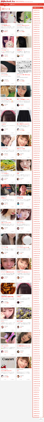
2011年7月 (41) (37, 366)
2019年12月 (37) (37, 172)
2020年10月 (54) (37, 151)
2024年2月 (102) (37, 65)
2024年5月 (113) (37, 59)
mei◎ (23, 253)
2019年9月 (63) (37, 178)
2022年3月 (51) (37, 114)
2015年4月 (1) (36, 283)
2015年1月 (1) (36, 287)
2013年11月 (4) (37, 306)
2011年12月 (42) (37, 355)
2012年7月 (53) (37, 340)
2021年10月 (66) (37, 125)
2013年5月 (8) (36, 319)
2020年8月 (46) (37, 155)
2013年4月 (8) (36, 321)
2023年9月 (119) (37, 76)
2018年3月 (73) (37, 217)
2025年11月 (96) (37, 20)
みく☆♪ (8, 277)
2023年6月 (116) (37, 82)
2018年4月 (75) (37, 215)
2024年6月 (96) (37, 57)
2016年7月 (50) (37, 259)
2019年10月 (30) (37, 176)
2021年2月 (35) (37, 142)
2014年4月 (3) (36, 296)
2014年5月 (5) (36, 294)
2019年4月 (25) (37, 189)
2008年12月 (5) (37, 411)
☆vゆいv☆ (8, 56)
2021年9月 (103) (37, 127)
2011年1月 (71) (37, 379)
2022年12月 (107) (37, 95)
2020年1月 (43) (37, 170)
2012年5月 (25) (37, 345)
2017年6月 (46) (37, 236)
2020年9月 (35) (37, 153)
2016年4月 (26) (37, 266)
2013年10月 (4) (37, 308)
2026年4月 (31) (37, 10)
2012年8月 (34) (37, 338)
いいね (12, 34)
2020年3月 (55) (37, 165)
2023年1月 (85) (37, 93)
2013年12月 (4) (37, 304)
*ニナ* (8, 327)
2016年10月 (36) (37, 253)
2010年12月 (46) (37, 381)
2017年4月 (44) (37, 240)
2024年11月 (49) (37, 46)
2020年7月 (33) (37, 157)
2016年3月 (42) (37, 268)
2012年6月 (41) (37, 343)
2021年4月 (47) (37, 138)
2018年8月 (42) (37, 206)
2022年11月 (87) (37, 97)
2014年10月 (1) (37, 289)
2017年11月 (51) (37, 225)
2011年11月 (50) (37, 358)
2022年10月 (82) (37, 99)
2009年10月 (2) (37, 390)
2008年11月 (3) (37, 413)
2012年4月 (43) (37, 347)
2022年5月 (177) (37, 110)
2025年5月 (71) (37, 33)
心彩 (23, 154)
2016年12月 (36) (37, 249)
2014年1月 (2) (36, 302)
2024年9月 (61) (37, 50)
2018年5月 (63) (37, 212)
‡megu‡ (23, 351)
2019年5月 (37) (37, 187)
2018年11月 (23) (37, 200)
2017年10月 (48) (37, 227)
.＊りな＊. (23, 228)
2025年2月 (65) (37, 40)
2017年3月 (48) (37, 242)
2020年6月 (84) (37, 159)
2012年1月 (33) (37, 353)
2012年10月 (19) (37, 334)
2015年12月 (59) (37, 274)
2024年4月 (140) (37, 61)
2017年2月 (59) (37, 244)
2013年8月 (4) (36, 313)
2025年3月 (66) (37, 37)
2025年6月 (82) (37, 31)
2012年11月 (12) (37, 332)
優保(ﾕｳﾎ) (8, 31)
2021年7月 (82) (37, 131)
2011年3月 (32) (37, 375)
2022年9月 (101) (37, 101)
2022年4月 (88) (37, 112)
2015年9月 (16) (37, 281)
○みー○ (23, 179)
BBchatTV (16, 1)
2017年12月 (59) (37, 223)
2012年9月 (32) (37, 336)
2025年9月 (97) (37, 25)
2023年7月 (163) (37, 80)
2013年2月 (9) (36, 326)
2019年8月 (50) (37, 180)
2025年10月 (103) (37, 22)
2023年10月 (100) (37, 74)
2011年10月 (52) (37, 360)
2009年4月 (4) (36, 402)
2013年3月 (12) (37, 323)
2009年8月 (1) (36, 394)
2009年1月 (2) (36, 409)
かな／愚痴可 (23, 31)
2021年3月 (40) (37, 140)
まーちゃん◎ (8, 80)
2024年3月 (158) (37, 63)
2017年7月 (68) (37, 234)
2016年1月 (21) (37, 272)
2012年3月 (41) (37, 349)
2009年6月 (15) (37, 398)
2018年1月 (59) (37, 221)
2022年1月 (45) (37, 119)
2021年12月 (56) (37, 121)
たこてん (23, 203)
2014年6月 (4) (36, 291)
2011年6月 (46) (37, 368)
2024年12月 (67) (37, 44)
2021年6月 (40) (37, 133)
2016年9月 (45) (37, 255)
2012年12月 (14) (37, 330)
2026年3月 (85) (37, 12)
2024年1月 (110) (37, 67)
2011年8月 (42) (37, 364)
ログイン (41, 4)
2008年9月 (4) (36, 415)
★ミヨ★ (23, 56)
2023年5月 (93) (37, 84)
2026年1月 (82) (37, 16)
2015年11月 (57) (37, 276)
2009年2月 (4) (36, 407)
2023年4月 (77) (37, 87)
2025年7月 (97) (37, 29)
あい (8, 130)
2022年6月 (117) (37, 108)
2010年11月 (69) (37, 383)
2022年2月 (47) (37, 116)
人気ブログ (12, 4)
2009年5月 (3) (36, 400)
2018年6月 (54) (37, 210)
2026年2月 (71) (37, 14)
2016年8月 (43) (37, 257)
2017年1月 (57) (37, 247)
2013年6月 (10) (37, 317)
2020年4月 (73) (37, 163)
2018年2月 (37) (37, 219)
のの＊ (8, 105)
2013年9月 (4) (36, 311)
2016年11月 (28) (37, 251)
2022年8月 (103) (37, 104)
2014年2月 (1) (36, 300)
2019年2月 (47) (37, 193)
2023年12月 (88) (37, 69)
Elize (23, 327)
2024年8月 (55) (37, 52)
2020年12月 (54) (37, 146)
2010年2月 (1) (36, 387)
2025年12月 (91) (37, 18)
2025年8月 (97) (37, 27)
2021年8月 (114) (37, 129)
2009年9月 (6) (36, 392)
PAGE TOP (40, 418)
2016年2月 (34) (37, 270)
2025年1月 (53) (37, 42)
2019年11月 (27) (37, 174)
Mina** (8, 179)
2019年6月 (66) (37, 185)
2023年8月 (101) (37, 78)
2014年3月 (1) (36, 298)
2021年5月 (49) (37, 136)
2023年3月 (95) (37, 89)
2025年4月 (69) (37, 35)
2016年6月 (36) (37, 262)
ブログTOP (5, 4)
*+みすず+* (23, 105)
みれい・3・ (8, 203)
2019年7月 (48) (37, 183)
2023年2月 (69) (37, 91)
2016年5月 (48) (37, 264)
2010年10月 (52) (37, 385)
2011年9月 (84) (37, 362)
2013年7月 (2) (36, 315)
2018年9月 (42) (37, 204)
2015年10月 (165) (37, 279)
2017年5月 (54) (37, 238)
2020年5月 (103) (37, 161)
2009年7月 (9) (36, 396)
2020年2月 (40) (37, 168)
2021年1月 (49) (37, 144)
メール (5, 34)
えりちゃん (8, 154)
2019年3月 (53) (37, 191)
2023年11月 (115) (37, 72)
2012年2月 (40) (37, 351)
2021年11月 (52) (37, 123)
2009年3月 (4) (36, 405)
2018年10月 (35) (37, 202)
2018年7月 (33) (37, 208)
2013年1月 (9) (36, 328)
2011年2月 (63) (37, 377)
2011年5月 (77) (37, 370)
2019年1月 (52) (37, 195)
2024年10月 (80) (37, 48)
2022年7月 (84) (37, 106)
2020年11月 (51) (37, 148)
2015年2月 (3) (36, 285)
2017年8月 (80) (37, 232)
